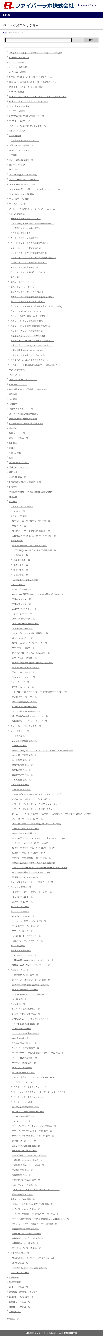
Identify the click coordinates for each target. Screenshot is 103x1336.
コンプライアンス (17, 165)
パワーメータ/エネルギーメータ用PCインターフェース (36, 804)
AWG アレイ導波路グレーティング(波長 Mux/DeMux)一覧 (38, 594)
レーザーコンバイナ (18, 384)
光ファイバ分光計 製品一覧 (25, 990)
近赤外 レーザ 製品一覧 (19, 1307)
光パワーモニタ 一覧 (21, 1121)
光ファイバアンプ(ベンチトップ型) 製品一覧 (32, 1131)
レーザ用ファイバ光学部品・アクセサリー (28, 389)
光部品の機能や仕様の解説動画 (23, 419)
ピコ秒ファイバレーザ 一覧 (24, 707)
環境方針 (13, 472)
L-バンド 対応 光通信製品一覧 (25, 1024)
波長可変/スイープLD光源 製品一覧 (28, 1238)
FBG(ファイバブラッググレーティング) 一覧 (32, 892)
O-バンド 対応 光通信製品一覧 (25, 1033)
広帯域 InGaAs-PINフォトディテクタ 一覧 (31, 965)
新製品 (12, 448)
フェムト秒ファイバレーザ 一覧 (26, 711)
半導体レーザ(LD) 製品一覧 (23, 1199)
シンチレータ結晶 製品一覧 (24, 741)
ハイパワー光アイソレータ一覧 (23, 175)
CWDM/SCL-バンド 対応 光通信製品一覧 (30, 1019)
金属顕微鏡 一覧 (20, 575)
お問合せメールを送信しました (25, 140)
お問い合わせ (15, 136)
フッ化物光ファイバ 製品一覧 (25, 926)
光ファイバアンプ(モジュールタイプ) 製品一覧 (33, 1136)
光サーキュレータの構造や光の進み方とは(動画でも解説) (36, 306)
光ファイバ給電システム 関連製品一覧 (29, 546)
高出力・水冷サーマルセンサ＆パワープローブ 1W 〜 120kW (39, 868)
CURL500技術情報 (17, 72)
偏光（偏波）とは (19, 277)
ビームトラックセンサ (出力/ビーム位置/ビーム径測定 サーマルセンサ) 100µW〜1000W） (52, 814)
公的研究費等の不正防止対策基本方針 (26, 424)
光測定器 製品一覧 (20, 970)
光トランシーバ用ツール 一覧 (25, 1107)
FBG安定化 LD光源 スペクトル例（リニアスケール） (33, 82)
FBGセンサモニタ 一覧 (22, 897)
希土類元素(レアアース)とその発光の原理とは (31, 345)
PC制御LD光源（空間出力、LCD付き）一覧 (28, 101)
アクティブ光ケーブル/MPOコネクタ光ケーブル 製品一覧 (38, 1053)
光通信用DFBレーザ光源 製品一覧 (27, 1160)
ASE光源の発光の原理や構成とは (25, 219)
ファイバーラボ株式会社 (48, 1333)
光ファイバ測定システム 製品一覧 (28, 994)
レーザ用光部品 (18, 736)
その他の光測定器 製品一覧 (25, 975)
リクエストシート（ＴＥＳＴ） (23, 380)
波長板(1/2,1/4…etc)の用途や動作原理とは (29, 360)
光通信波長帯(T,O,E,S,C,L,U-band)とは (28, 336)
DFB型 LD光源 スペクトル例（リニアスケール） (31, 77)
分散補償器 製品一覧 (21, 1175)
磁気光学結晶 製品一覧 (22, 765)
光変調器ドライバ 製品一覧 (24, 1151)
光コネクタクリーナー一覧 (21, 409)
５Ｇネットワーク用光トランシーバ (29, 1087)
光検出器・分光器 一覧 (21, 951)
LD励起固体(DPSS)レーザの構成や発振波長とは (32, 223)
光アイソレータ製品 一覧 (23, 648)
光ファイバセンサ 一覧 (22, 902)
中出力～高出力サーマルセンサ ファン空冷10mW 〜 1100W (39, 838)
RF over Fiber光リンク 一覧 (24, 1043)
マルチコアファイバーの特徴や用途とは (29, 262)
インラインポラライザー (23, 614)
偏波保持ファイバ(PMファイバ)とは (27, 292)
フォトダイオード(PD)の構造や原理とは (29, 253)
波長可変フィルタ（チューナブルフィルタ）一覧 (34, 536)
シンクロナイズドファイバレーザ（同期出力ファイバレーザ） (40, 692)
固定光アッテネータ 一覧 (23, 672)
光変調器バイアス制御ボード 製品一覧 (29, 1155)
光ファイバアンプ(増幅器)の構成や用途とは (30, 326)
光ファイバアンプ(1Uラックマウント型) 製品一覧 (34, 1126)
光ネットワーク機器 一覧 (23, 1116)
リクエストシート (17, 375)
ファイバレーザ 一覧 (20, 682)
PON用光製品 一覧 (20, 1038)
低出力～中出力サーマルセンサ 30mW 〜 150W (33, 848)
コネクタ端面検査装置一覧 (21, 160)
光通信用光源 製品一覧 (22, 1170)
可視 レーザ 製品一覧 (18, 438)
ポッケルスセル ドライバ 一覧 (25, 829)
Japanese (82, 5)
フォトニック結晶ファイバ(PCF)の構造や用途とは (33, 258)
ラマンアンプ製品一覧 (22, 1068)
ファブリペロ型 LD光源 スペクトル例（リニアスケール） (35, 189)
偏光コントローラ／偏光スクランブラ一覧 (31, 521)
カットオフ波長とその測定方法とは (27, 238)
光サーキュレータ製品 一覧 (24, 658)
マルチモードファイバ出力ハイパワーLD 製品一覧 (34, 1224)
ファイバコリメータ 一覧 (23, 619)
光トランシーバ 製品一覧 (23, 1072)
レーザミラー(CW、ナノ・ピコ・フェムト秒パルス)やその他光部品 (42, 750)
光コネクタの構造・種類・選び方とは (28, 302)
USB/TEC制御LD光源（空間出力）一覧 (26, 116)
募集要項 (13, 428)
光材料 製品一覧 (18, 946)
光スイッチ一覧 (19, 526)
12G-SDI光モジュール (23, 1082)
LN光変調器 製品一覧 (21, 1029)
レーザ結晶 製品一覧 (21, 760)
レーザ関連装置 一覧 (20, 785)
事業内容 (13, 394)
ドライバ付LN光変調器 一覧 (24, 1058)
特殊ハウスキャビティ (19, 467)
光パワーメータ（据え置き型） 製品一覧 (30, 985)
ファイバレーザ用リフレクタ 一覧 (26, 726)
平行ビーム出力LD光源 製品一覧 (26, 1234)
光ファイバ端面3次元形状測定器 (23, 414)
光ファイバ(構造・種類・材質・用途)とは (29, 316)
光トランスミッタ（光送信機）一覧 (28, 1112)
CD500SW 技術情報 (18, 67)
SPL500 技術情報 (17, 111)
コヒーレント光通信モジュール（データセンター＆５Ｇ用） (40, 1092)
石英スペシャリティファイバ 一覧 (27, 941)
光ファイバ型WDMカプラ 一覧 (25, 667)
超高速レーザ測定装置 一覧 (21, 1297)
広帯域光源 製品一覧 (20, 1253)
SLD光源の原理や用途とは (22, 233)
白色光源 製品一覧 (17, 477)
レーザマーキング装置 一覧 (24, 833)
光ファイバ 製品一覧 (20, 907)
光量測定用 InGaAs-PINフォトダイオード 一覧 (33, 960)
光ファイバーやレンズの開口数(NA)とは (29, 321)
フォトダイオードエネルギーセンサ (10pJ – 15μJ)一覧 (36, 824)
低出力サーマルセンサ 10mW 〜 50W (28, 853)
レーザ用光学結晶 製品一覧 (24, 755)
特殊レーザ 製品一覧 (20, 1273)
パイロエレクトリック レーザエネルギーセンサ (33, 799)
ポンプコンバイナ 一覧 (22, 638)
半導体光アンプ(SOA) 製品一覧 (26, 1180)
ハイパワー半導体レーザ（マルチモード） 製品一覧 (35, 1214)
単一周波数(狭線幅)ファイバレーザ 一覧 (30, 716)
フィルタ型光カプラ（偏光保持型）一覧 (30, 633)
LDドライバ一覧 (18, 511)
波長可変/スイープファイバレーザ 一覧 (29, 721)
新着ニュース (13, 1319)
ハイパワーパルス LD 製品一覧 (26, 1209)
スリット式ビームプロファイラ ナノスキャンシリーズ (36, 794)
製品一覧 (13, 502)
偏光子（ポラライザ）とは (23, 282)
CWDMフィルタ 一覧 (21, 599)
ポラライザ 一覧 (19, 746)
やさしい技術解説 (17, 214)
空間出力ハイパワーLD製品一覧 (26, 1248)
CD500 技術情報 (16, 62)
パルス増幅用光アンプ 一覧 (24, 702)
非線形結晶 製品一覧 (21, 780)
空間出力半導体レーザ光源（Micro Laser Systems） (32, 492)
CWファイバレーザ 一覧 (23, 687)
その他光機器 (17, 541)
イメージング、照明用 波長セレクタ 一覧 (27, 126)
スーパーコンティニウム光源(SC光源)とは (30, 243)
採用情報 (13, 443)
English (93, 5)
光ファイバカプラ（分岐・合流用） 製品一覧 (32, 663)
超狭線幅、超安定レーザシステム (24, 1292)
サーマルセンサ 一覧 (21, 789)
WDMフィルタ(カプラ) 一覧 (24, 609)
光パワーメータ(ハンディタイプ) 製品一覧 (31, 980)
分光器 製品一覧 (19, 999)
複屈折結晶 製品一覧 (21, 770)
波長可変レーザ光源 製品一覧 (25, 1243)
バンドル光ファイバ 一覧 (23, 916)
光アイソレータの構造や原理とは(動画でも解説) (32, 297)
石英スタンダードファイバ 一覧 (26, 936)
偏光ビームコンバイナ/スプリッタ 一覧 (29, 643)
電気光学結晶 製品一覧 (22, 775)
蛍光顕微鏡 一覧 (20, 570)
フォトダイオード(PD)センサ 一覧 (27, 819)
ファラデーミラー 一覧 (22, 628)
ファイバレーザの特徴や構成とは (26, 248)
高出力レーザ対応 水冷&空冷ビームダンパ (31, 872)
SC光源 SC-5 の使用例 (19, 106)
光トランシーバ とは (22, 1102)
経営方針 (13, 497)
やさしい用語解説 (17, 370)
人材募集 (13, 399)
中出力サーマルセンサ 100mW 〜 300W (29, 843)
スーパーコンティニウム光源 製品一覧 (29, 1268)
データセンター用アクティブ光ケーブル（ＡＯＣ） (36, 1190)
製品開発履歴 (15, 1282)
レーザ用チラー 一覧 (20, 731)
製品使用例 (14, 1277)
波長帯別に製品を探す (19, 463)
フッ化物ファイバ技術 (19, 199)
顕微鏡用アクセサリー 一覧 (25, 580)
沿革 (11, 458)
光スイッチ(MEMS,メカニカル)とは (26, 311)
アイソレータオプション (20, 121)
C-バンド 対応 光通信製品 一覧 (26, 1009)
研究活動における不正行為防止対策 (25, 482)
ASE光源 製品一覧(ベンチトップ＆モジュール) (33, 1258)
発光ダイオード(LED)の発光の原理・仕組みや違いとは (35, 365)
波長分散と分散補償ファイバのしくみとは (30, 355)
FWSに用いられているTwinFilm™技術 (26, 87)
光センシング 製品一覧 (21, 887)
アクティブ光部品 (19, 516)
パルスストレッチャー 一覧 (23, 677)
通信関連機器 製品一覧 (22, 1194)
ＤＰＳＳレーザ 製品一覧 (22, 506)
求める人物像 (15, 453)
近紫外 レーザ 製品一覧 (19, 1302)
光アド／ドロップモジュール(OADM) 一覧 (31, 653)
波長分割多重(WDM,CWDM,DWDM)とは (28, 350)
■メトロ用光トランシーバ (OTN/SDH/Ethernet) (34, 1077)
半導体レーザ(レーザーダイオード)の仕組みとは (32, 341)
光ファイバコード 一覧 (22, 931)
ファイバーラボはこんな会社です (24, 180)
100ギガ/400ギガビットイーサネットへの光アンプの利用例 (35, 53)
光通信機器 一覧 (18, 1004)
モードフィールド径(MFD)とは (24, 267)
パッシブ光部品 (18, 585)
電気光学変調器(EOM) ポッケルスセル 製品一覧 (33, 863)
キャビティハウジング (19, 150)
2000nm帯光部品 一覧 (22, 589)
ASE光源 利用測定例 (19, 58)
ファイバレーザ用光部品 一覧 (25, 624)
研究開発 (13, 487)
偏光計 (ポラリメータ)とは (22, 287)
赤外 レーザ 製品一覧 (18, 1287)
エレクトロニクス (17, 131)
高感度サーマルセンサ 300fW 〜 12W (28, 877)
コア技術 (13, 155)
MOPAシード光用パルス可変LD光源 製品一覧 (32, 1204)
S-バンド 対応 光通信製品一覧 (25, 1048)
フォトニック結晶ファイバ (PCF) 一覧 (29, 921)
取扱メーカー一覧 (17, 433)
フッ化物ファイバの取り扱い (22, 194)
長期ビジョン (15, 1312)
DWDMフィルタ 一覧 (21, 604)
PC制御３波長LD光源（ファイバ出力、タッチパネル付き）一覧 (38, 97)
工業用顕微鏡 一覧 (21, 560)
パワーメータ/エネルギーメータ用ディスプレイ (33, 809)
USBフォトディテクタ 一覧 (24, 955)
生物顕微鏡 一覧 (20, 565)
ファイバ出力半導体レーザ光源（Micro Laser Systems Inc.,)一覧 (40, 1219)
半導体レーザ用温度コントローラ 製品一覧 (31, 858)
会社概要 (13, 404)
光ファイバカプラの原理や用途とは (27, 331)
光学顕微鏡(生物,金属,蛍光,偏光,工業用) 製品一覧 (34, 550)
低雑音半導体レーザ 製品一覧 (25, 1229)
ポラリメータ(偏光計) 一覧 (24, 1063)
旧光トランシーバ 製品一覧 (24, 1185)
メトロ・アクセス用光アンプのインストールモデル (32, 209)
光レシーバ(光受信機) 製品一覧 (26, 1146)
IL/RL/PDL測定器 (16, 92)
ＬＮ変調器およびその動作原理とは (27, 228)
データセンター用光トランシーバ (28, 1097)
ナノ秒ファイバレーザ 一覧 (24, 697)
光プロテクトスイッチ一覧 (24, 1141)
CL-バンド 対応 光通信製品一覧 (26, 1014)
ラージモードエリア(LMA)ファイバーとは (29, 272)
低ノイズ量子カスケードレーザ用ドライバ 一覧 (32, 882)
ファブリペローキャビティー (22, 184)
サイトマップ (15, 170)
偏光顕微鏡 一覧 (20, 555)
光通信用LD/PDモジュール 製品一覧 (28, 1165)
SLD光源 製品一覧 (20, 1263)
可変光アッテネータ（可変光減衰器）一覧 (31, 531)
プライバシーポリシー (19, 204)
